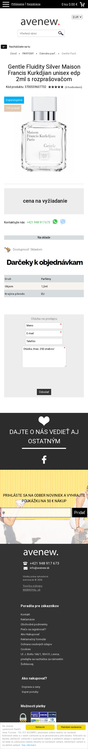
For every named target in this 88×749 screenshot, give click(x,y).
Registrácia (33, 4)
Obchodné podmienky (34, 624)
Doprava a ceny (31, 686)
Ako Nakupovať (30, 634)
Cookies (26, 649)
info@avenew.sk (39, 567)
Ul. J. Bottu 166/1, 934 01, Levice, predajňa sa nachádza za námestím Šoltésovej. (42, 659)
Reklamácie (28, 619)
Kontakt (25, 614)
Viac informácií (29, 745)
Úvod (13, 53)
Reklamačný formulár (33, 639)
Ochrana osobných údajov (36, 644)
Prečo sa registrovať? (33, 629)
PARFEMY (28, 53)
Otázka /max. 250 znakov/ (44, 356)
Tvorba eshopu (32, 585)
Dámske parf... (48, 53)
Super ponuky (30, 691)
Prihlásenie (17, 4)
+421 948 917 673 (39, 222)
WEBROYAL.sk (31, 589)
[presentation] (44, 375)
